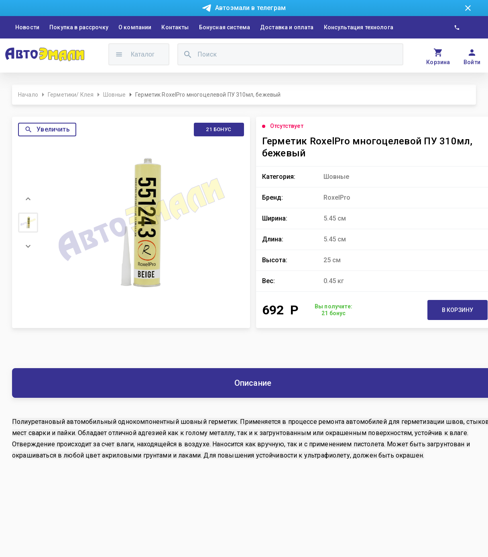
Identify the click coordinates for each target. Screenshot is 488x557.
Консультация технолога (358, 27)
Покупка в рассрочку (78, 27)
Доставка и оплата (287, 27)
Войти (472, 62)
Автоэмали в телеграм (250, 8)
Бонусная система (224, 27)
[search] (187, 54)
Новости (27, 27)
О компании (135, 27)
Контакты (175, 27)
